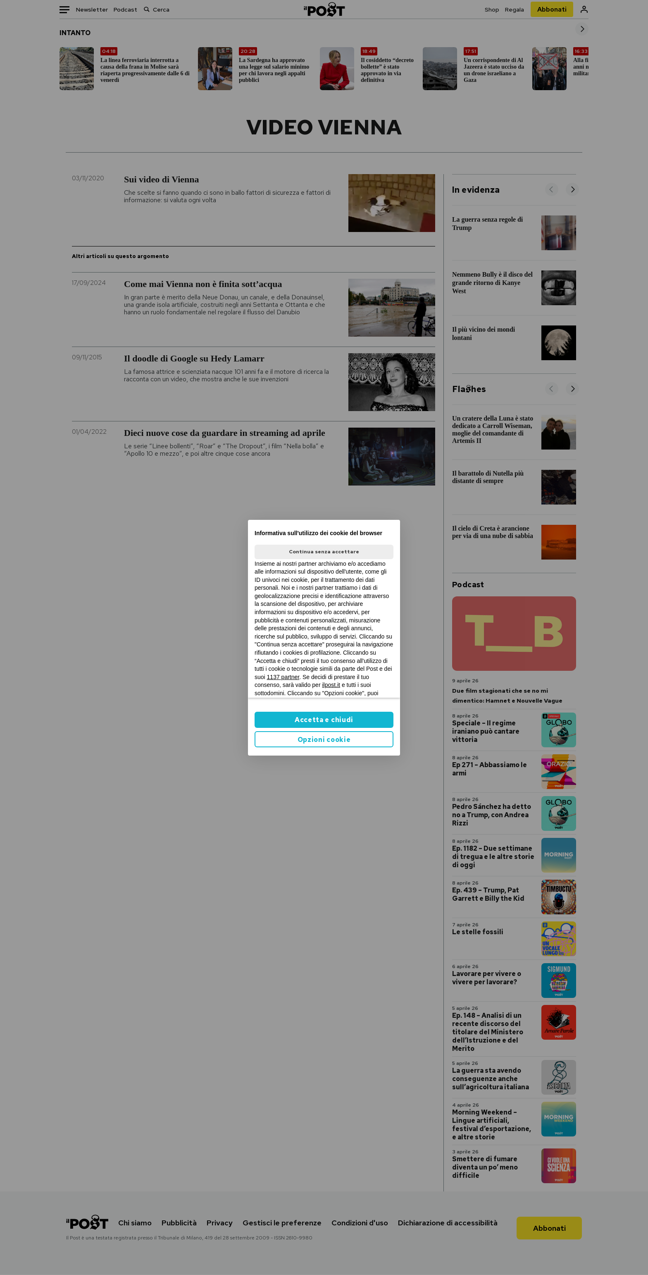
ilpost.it (331, 685)
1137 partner (283, 677)
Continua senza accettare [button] (324, 551)
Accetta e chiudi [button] (324, 719)
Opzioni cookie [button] (324, 739)
